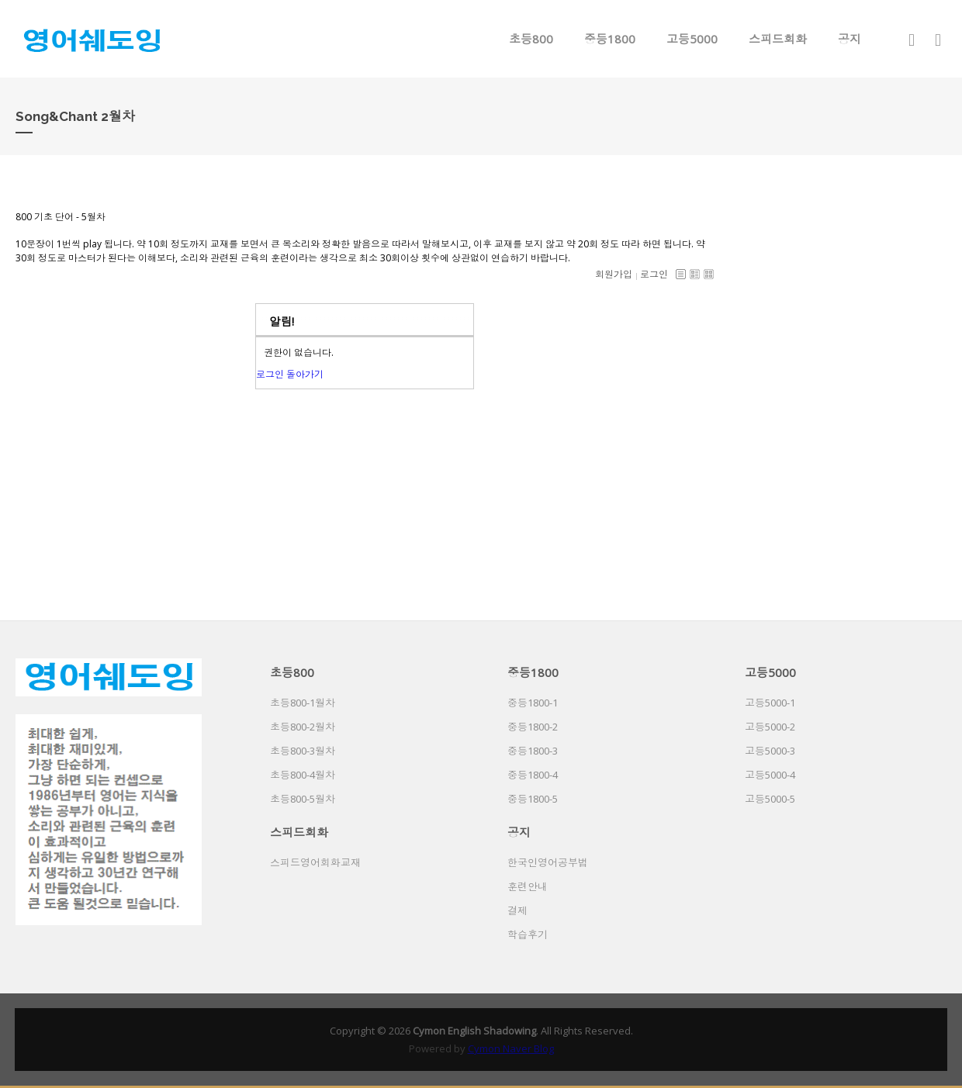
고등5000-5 (770, 799)
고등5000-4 (770, 775)
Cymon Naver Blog (511, 1048)
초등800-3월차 (302, 751)
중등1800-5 (532, 799)
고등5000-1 (770, 703)
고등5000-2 (770, 727)
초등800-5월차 (302, 799)
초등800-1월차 (302, 703)
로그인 (654, 274)
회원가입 (613, 274)
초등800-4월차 (302, 775)
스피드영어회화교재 (315, 862)
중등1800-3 (532, 751)
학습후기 (527, 934)
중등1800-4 (532, 775)
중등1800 (609, 39)
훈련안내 (527, 886)
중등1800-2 (532, 727)
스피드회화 (778, 39)
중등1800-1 (532, 703)
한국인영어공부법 (547, 862)
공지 (849, 39)
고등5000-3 (770, 751)
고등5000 (692, 39)
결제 (517, 910)
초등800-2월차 (302, 727)
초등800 (531, 39)
